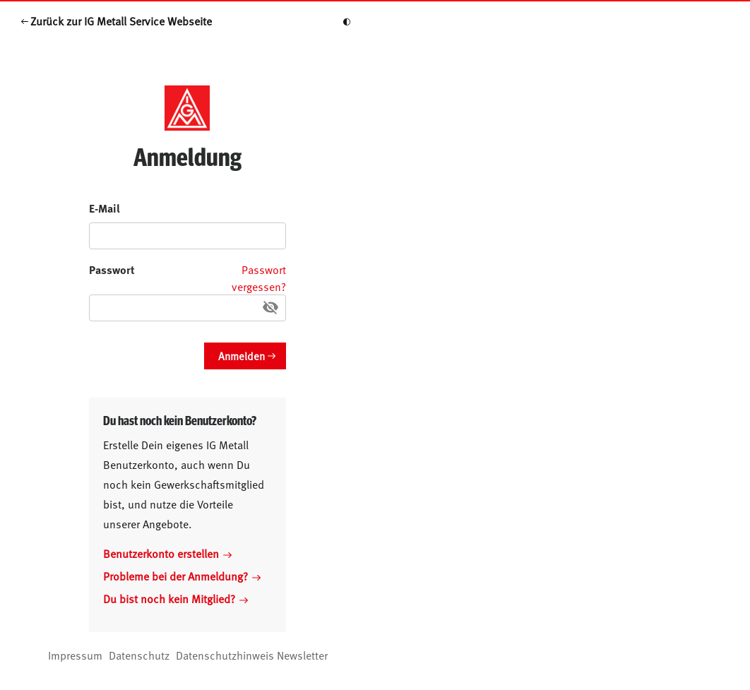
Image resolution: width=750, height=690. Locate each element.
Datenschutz (139, 654)
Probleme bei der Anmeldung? (182, 575)
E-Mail (104, 208)
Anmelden (241, 355)
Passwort (112, 269)
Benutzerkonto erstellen (167, 553)
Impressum (75, 654)
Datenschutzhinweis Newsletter (252, 654)
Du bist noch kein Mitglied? (175, 598)
